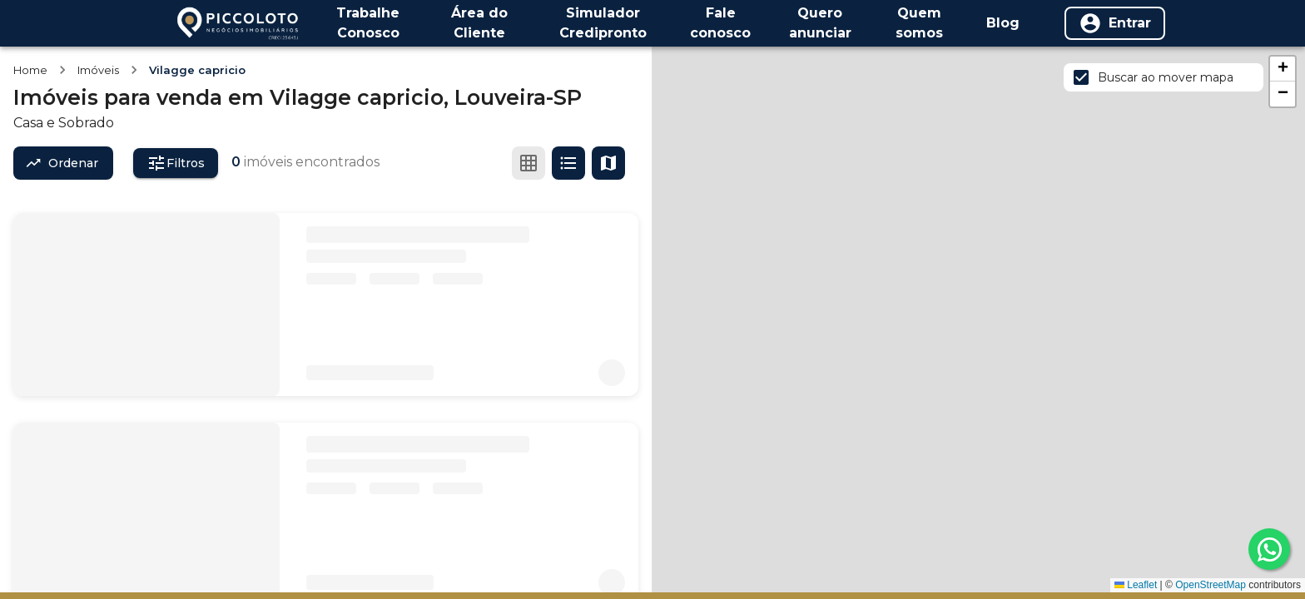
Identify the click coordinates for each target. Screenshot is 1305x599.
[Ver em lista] (568, 163)
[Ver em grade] (528, 163)
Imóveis (98, 70)
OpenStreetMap (1210, 585)
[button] (1282, 69)
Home (30, 70)
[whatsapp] (1269, 549)
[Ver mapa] (608, 163)
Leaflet (1135, 585)
